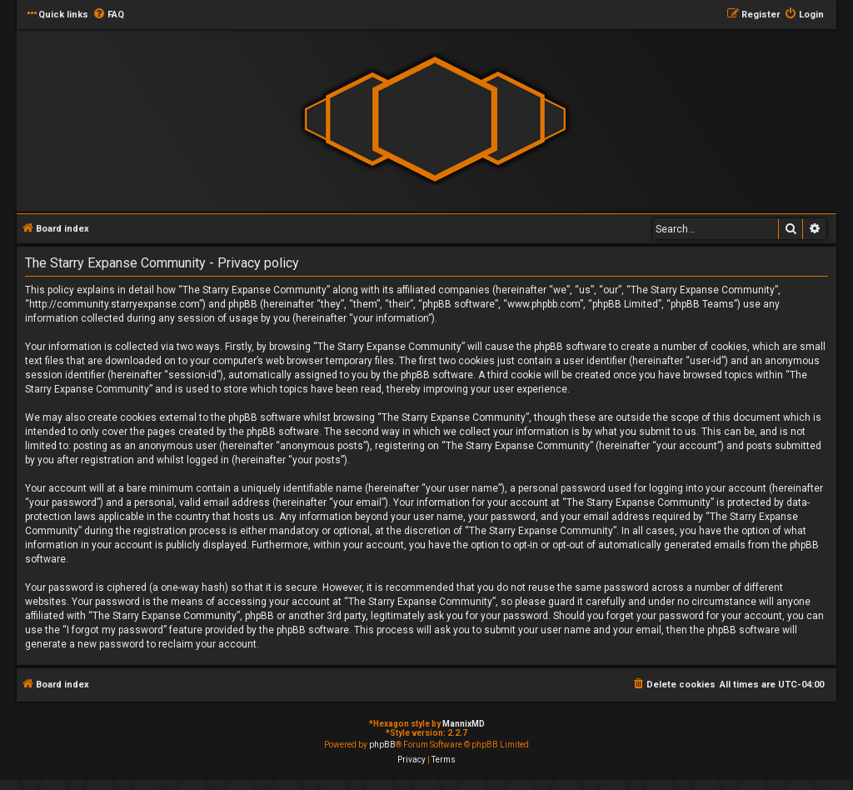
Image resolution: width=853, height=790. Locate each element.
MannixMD (463, 723)
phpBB (382, 744)
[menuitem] (108, 15)
